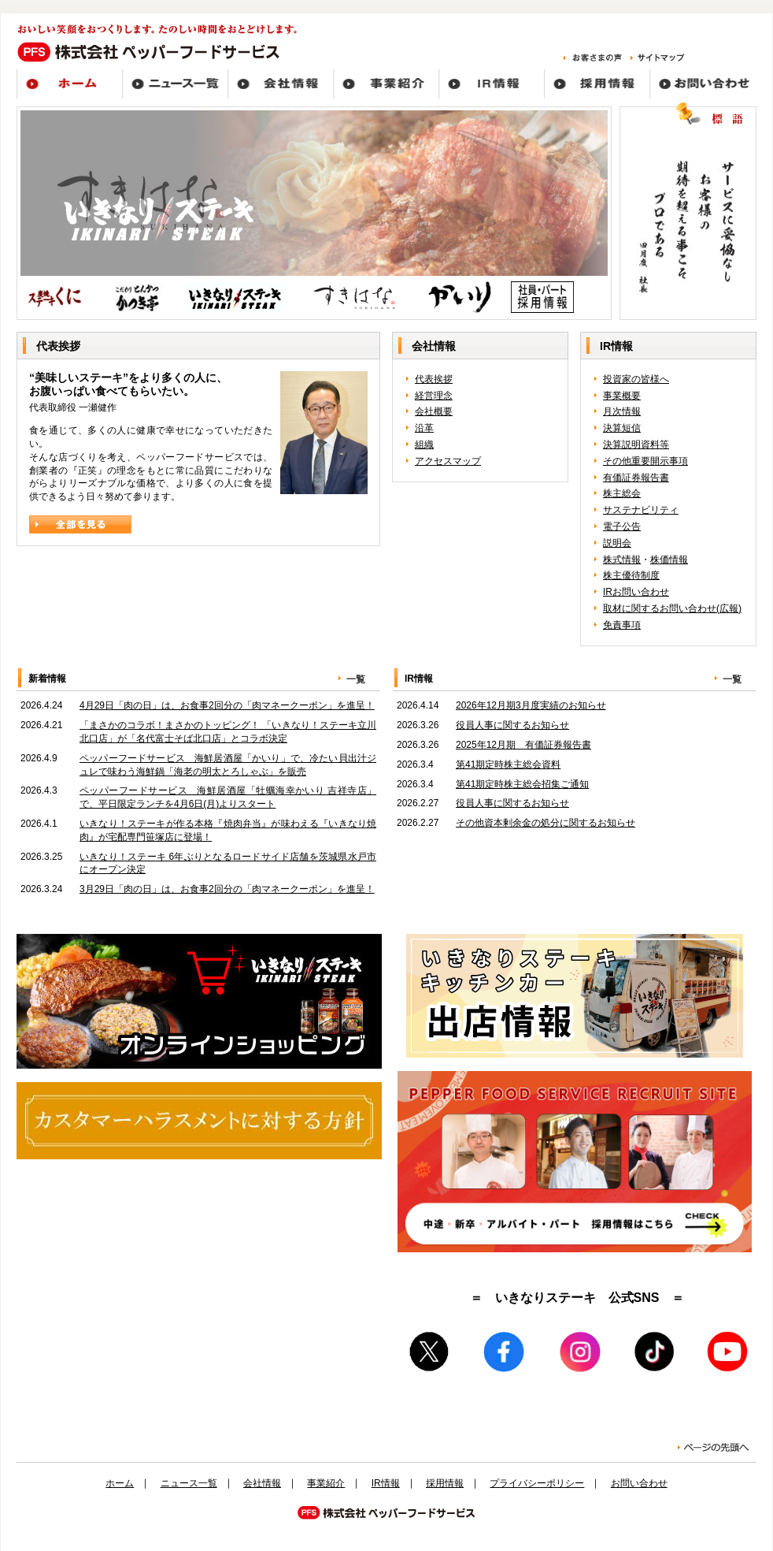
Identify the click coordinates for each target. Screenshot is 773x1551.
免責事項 (622, 624)
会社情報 (262, 1483)
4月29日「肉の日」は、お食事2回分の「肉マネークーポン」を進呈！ (227, 705)
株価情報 (669, 559)
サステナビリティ (641, 509)
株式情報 (622, 559)
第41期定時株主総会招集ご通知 (522, 784)
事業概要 (622, 395)
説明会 (617, 543)
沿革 (424, 427)
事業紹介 (326, 1483)
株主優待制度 (631, 575)
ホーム (119, 1483)
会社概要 (434, 411)
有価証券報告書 (636, 477)
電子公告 (622, 526)
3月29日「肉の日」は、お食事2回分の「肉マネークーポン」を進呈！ (227, 889)
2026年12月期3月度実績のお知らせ (531, 705)
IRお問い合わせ (636, 591)
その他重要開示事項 (645, 461)
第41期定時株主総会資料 (508, 764)
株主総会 (622, 493)
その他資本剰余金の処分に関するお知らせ (545, 822)
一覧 (355, 679)
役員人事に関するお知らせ (512, 725)
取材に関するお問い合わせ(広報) (672, 608)
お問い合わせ (639, 1483)
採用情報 (445, 1483)
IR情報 (386, 1483)
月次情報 (622, 411)
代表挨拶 (434, 379)
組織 (424, 444)
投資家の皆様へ (636, 379)
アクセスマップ (448, 461)
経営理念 (434, 395)
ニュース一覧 (189, 1483)
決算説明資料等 (636, 444)
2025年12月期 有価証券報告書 (523, 744)
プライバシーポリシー (537, 1483)
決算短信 (622, 427)
